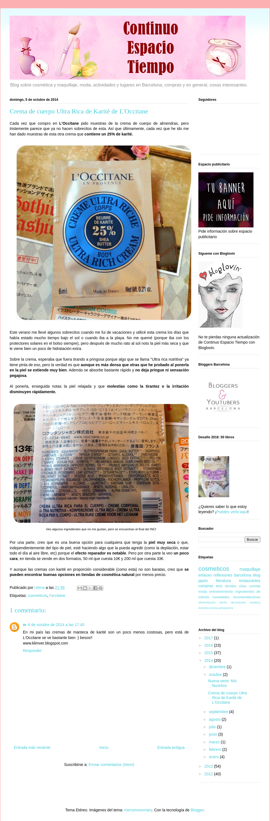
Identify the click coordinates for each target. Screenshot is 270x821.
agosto (215, 719)
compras (205, 586)
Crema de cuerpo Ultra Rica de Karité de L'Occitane (227, 698)
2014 (209, 660)
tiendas (230, 586)
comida (254, 586)
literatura (223, 580)
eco (219, 586)
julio (213, 727)
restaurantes (249, 580)
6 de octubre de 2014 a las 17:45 (56, 624)
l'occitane (57, 595)
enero (214, 757)
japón (203, 580)
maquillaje (249, 569)
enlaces (205, 575)
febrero (215, 749)
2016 (209, 645)
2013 (209, 766)
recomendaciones (246, 597)
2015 (209, 653)
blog (256, 575)
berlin (223, 602)
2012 (209, 774)
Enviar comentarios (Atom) (111, 764)
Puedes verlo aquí (231, 512)
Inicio (104, 747)
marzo (215, 742)
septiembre (219, 711)
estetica (255, 602)
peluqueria (225, 608)
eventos (203, 608)
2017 (209, 638)
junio (213, 734)
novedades (220, 597)
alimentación (207, 602)
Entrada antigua (171, 747)
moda (202, 592)
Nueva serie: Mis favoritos (222, 683)
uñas (242, 586)
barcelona (242, 575)
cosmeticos (37, 595)
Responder (32, 650)
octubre (216, 674)
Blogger (197, 810)
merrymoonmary (138, 810)
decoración (238, 602)
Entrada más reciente (32, 747)
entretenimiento (221, 592)
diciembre (218, 667)
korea (214, 608)
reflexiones (223, 575)
